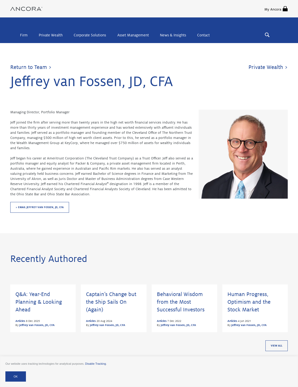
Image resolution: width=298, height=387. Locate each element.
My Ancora (276, 8)
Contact (203, 35)
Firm (24, 35)
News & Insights (173, 35)
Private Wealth (51, 35)
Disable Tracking (95, 363)
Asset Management (133, 35)
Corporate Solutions (90, 35)
